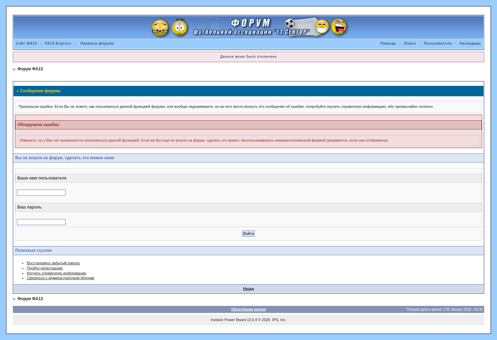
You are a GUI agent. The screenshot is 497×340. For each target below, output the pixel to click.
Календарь (470, 43)
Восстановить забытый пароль (53, 263)
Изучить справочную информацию (56, 273)
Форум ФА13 (30, 69)
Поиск (410, 43)
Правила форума (97, 43)
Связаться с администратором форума (60, 278)
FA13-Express (58, 43)
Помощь (388, 43)
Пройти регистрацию (45, 268)
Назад (248, 289)
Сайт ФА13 (26, 43)
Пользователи (438, 43)
